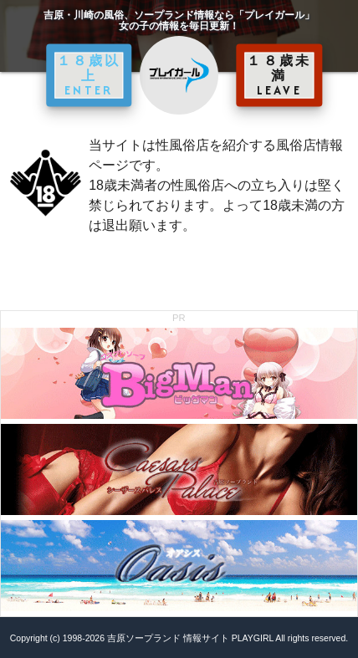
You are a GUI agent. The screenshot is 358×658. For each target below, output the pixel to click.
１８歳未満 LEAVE (279, 75)
